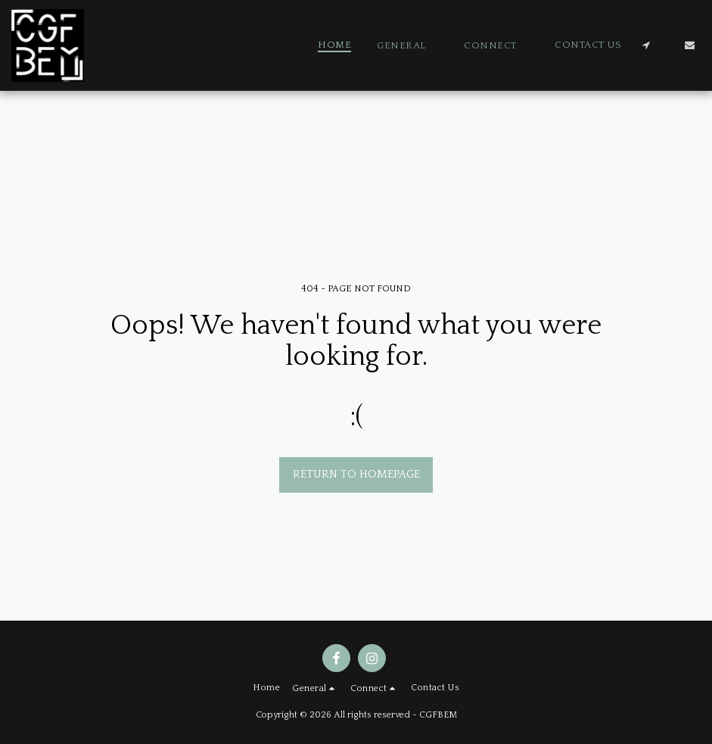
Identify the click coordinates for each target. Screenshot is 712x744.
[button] (407, 45)
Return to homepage (356, 474)
